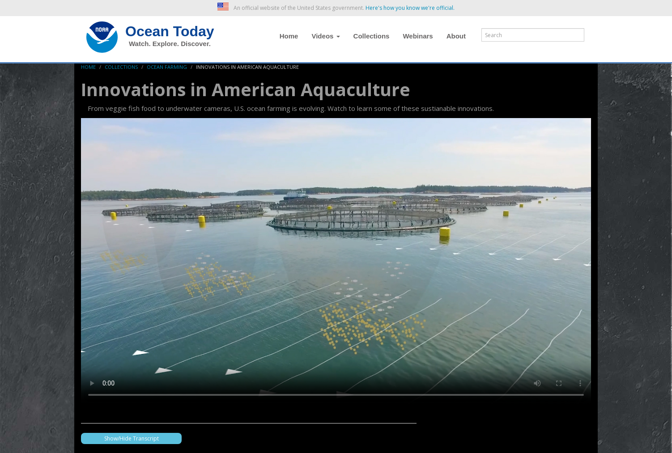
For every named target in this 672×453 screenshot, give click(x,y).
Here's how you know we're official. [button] (410, 8)
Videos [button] (325, 36)
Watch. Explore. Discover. (170, 43)
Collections (371, 36)
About (456, 36)
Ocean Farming (167, 67)
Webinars (418, 36)
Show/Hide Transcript (131, 438)
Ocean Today (169, 31)
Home (289, 36)
